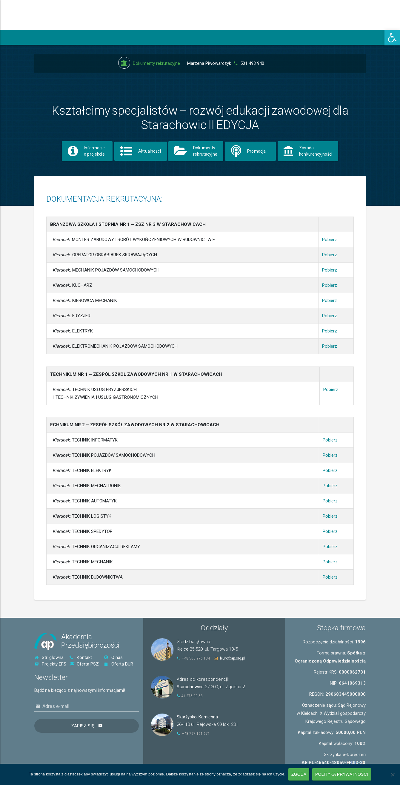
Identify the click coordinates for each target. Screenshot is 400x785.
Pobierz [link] (328, 240)
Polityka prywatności (341, 774)
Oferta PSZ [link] (84, 664)
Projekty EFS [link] (50, 664)
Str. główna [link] (49, 657)
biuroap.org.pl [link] (232, 658)
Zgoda (298, 774)
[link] (392, 37)
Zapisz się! (83, 726)
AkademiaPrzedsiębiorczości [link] (90, 641)
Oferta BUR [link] (118, 664)
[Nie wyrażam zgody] (393, 775)
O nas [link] (113, 657)
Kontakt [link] (80, 657)
